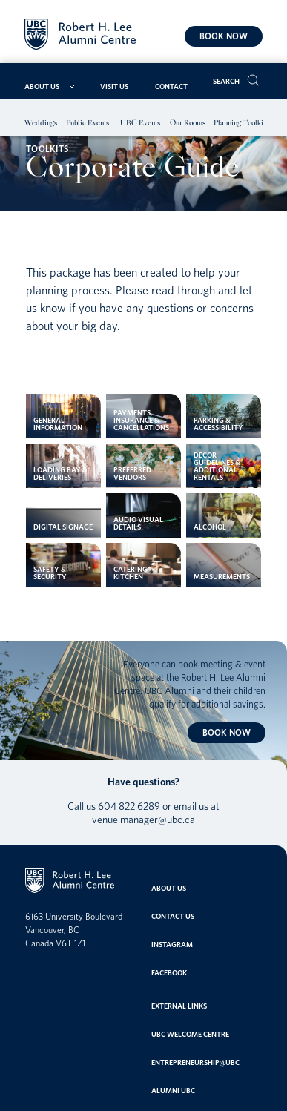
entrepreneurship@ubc (195, 1062)
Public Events (87, 123)
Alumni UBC (173, 1090)
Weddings (40, 123)
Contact (171, 86)
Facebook (169, 972)
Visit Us (114, 86)
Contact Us (172, 915)
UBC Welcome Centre (190, 1033)
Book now (223, 36)
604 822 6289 (129, 806)
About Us (41, 86)
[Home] (80, 36)
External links (179, 1005)
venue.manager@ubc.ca (143, 819)
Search (226, 80)
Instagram (172, 944)
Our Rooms (187, 123)
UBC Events (140, 123)
